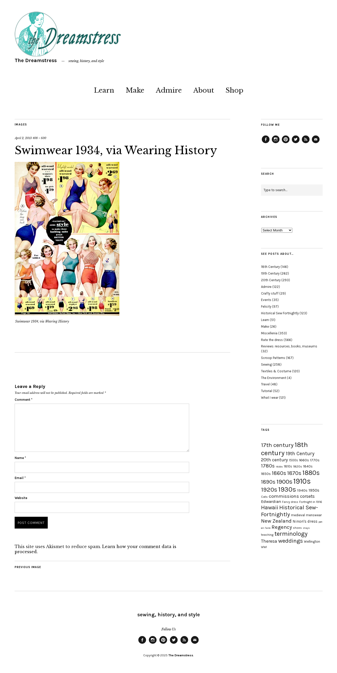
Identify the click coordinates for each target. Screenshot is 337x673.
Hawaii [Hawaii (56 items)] (269, 507)
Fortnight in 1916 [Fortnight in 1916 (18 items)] (310, 502)
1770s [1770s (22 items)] (315, 460)
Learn (104, 90)
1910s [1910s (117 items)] (302, 481)
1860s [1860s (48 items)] (279, 473)
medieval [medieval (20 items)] (298, 515)
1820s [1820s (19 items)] (297, 466)
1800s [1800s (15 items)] (279, 466)
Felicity (266, 306)
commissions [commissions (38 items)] (284, 496)
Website (21, 498)
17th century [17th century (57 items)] (277, 445)
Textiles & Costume (276, 371)
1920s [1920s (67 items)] (269, 489)
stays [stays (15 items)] (306, 528)
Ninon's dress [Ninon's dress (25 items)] (305, 521)
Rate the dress (272, 340)
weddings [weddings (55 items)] (290, 540)
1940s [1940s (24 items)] (302, 490)
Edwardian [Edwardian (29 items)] (271, 501)
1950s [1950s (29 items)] (314, 490)
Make (135, 90)
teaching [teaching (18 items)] (267, 535)
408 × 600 (39, 138)
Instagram (153, 643)
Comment (23, 400)
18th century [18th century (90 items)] (284, 449)
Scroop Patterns (273, 358)
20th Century (271, 280)
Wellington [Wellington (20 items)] (312, 541)
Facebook (142, 643)
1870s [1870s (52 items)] (294, 473)
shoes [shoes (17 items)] (297, 528)
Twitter (174, 643)
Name (20, 458)
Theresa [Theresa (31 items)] (269, 541)
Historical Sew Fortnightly (280, 313)
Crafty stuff (269, 293)
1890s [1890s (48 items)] (268, 482)
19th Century (270, 273)
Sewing (266, 364)
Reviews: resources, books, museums (289, 346)
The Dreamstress (36, 60)
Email (20, 478)
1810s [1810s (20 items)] (288, 466)
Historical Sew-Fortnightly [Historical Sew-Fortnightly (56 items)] (289, 511)
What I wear (269, 397)
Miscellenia (269, 333)
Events (266, 300)
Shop (234, 90)
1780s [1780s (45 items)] (268, 466)
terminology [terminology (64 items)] (290, 533)
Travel (265, 384)
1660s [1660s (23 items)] (304, 460)
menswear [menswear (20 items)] (314, 515)
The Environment (273, 378)
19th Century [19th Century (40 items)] (300, 453)
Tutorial (266, 391)
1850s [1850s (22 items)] (266, 474)
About (203, 90)
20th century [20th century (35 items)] (274, 460)
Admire (169, 90)
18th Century (270, 267)
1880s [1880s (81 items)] (311, 473)
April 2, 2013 (23, 138)
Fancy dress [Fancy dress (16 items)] (290, 502)
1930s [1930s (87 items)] (287, 489)
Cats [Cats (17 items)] (264, 497)
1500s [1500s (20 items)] (293, 460)
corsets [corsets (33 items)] (307, 496)
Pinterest (163, 643)
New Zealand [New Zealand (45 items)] (276, 521)
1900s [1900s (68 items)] (284, 481)
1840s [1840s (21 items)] (308, 466)
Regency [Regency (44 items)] (282, 527)
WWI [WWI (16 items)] (264, 547)
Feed (184, 643)
